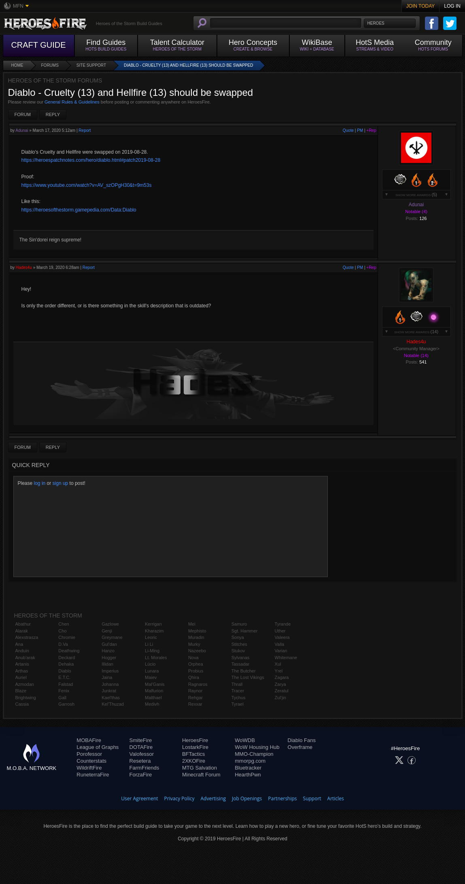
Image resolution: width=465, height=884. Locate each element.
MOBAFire (88, 740)
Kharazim (154, 630)
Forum (23, 114)
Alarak (21, 630)
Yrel (279, 670)
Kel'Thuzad (113, 704)
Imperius (110, 670)
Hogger (109, 657)
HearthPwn (248, 775)
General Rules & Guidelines (72, 101)
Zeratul (282, 690)
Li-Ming (152, 650)
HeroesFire (195, 740)
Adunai (21, 130)
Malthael (153, 697)
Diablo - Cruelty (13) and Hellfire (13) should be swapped (188, 65)
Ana (19, 644)
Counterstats (91, 761)
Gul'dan (109, 644)
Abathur (23, 624)
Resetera (140, 761)
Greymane (112, 637)
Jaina (107, 677)
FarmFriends (144, 768)
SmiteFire (141, 740)
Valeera (282, 637)
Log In (452, 6)
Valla (280, 644)
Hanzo (108, 650)
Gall (62, 697)
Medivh (152, 704)
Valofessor (142, 754)
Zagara (282, 677)
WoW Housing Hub (257, 747)
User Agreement (139, 798)
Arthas (21, 670)
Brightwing (25, 697)
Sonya (237, 637)
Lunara (152, 670)
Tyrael (237, 704)
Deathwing (68, 650)
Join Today (420, 6)
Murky (194, 644)
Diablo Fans (302, 740)
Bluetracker (248, 768)
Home (17, 65)
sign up (60, 483)
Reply (53, 114)
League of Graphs (97, 747)
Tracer (237, 690)
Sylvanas (240, 657)
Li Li (149, 644)
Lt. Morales (156, 657)
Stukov (238, 650)
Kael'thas (111, 697)
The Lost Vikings (247, 677)
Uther (280, 630)
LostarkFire (195, 747)
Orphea (195, 664)
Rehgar (195, 697)
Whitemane (286, 657)
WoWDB (245, 740)
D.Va (63, 644)
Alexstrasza (26, 637)
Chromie (66, 637)
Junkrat (109, 690)
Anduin (22, 650)
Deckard (66, 657)
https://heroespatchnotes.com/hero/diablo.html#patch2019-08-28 (91, 160)
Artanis (22, 664)
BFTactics (193, 754)
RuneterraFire (92, 775)
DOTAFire (141, 747)
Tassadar (240, 664)
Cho (62, 630)
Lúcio (150, 664)
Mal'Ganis (155, 684)
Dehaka (66, 664)
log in (40, 483)
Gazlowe (110, 624)
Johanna (110, 684)
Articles (335, 798)
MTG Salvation (199, 768)
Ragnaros (198, 684)
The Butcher (243, 670)
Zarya (280, 684)
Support (312, 798)
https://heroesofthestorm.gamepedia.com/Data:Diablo (78, 210)
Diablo (64, 670)
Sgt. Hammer (244, 630)
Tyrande (283, 624)
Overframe (300, 747)
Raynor (195, 690)
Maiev (151, 677)
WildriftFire (89, 768)
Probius (195, 670)
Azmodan (24, 684)
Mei (191, 624)
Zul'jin (280, 697)
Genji (107, 630)
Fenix (63, 690)
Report (85, 130)
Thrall (237, 684)
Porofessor (89, 754)
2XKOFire (193, 761)
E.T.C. (64, 677)
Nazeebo (197, 650)
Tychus (238, 697)
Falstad (65, 684)
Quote (348, 130)
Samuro (239, 624)
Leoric (151, 637)
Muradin (196, 637)
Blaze (21, 690)
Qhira (193, 677)
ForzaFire (141, 775)
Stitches (239, 644)
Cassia (22, 704)
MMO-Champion (254, 754)
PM (360, 130)
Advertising (213, 798)
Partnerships (282, 798)
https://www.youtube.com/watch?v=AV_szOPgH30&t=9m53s (86, 185)
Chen (63, 624)
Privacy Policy (179, 798)
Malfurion (154, 690)
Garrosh (66, 704)
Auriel (21, 677)
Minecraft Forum (201, 775)
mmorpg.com (250, 761)
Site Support (91, 65)
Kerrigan (153, 624)
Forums (50, 65)
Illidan (107, 664)
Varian (281, 650)
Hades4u (24, 267)
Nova (193, 657)
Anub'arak (25, 657)
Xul (278, 664)
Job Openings (247, 798)
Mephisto (197, 630)
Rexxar (195, 704)
